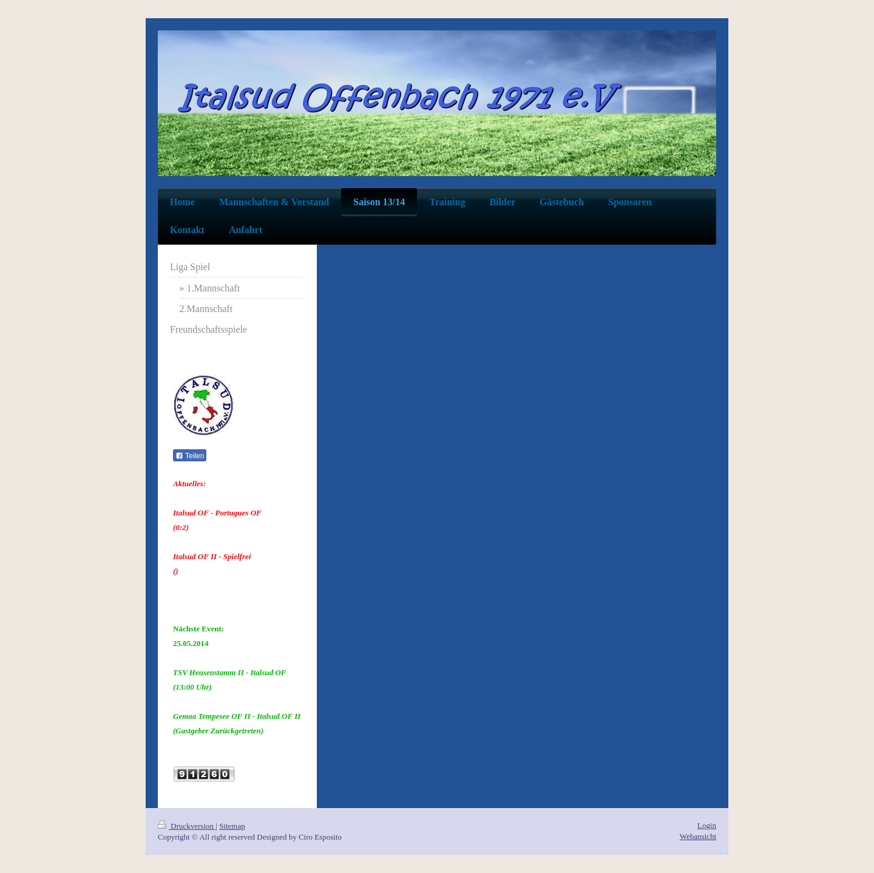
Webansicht (698, 836)
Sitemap (232, 826)
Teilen (189, 456)
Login (706, 825)
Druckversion (186, 826)
